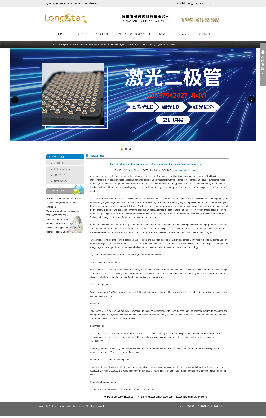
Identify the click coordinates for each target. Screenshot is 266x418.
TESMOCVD (60, 181)
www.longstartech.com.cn (185, 170)
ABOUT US (81, 34)
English (181, 3)
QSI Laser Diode (56, 3)
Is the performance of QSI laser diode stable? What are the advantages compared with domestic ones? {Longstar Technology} (117, 44)
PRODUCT (101, 34)
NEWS (163, 34)
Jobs (183, 34)
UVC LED (59, 163)
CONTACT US (188, 405)
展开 (263, 64)
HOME (61, 34)
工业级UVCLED (133, 100)
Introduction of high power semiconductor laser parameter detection (176, 397)
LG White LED (92, 3)
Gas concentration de (123, 397)
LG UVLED (74, 3)
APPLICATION (123, 34)
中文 (190, 3)
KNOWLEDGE (144, 34)
